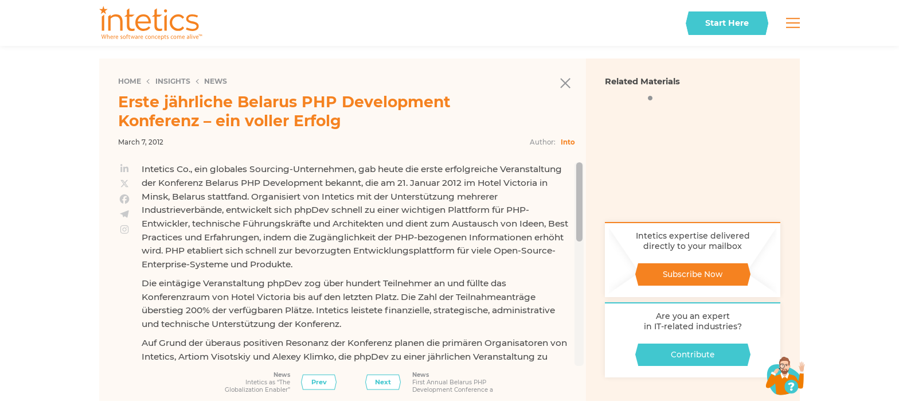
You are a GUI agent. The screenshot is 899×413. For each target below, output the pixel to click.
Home (129, 81)
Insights (172, 81)
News (215, 81)
